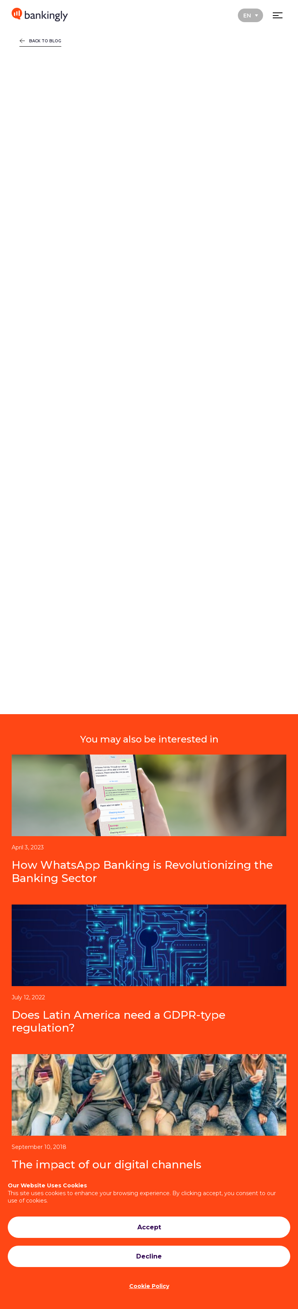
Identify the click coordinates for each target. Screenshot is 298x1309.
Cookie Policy (149, 1286)
